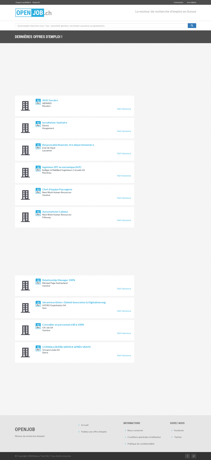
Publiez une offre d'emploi (94, 431)
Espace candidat (23, 2)
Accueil (84, 425)
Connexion (178, 2)
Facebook (179, 430)
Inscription (191, 2)
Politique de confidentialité (141, 443)
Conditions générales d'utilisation (144, 437)
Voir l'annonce (124, 108)
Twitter (178, 437)
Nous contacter (135, 430)
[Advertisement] (74, 71)
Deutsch (36, 2)
